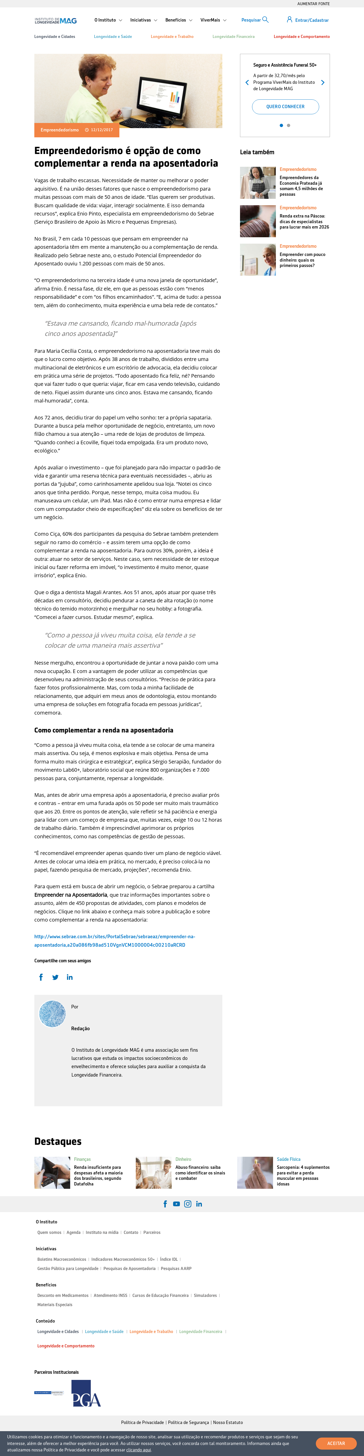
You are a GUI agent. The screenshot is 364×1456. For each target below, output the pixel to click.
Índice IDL (169, 1259)
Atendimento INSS (110, 1295)
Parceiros (152, 1232)
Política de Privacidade (142, 1422)
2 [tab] (288, 125)
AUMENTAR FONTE (313, 4)
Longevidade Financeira (234, 36)
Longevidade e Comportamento (302, 36)
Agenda (74, 1232)
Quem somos (49, 1232)
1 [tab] (281, 125)
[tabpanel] (285, 87)
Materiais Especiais (54, 1304)
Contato (131, 1232)
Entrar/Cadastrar (312, 20)
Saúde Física (288, 1159)
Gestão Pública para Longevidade (67, 1268)
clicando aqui (138, 1449)
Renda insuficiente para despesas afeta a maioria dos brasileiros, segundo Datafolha (98, 1175)
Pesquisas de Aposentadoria (129, 1268)
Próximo (321, 82)
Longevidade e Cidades (54, 36)
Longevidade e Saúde (113, 36)
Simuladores (205, 1295)
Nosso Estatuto (228, 1422)
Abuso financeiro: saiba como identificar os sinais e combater (200, 1173)
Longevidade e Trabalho (172, 36)
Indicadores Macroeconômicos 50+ (123, 1259)
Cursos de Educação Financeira (160, 1295)
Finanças (82, 1159)
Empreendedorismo (60, 129)
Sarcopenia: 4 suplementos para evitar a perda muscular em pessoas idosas (303, 1175)
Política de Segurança (188, 1422)
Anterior (248, 82)
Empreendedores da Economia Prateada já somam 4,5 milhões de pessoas (301, 186)
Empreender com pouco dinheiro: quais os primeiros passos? (302, 260)
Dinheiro (183, 1159)
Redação (80, 1028)
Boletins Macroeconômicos (61, 1259)
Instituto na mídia (102, 1232)
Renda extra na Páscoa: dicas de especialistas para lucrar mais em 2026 (304, 221)
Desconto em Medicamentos (63, 1295)
